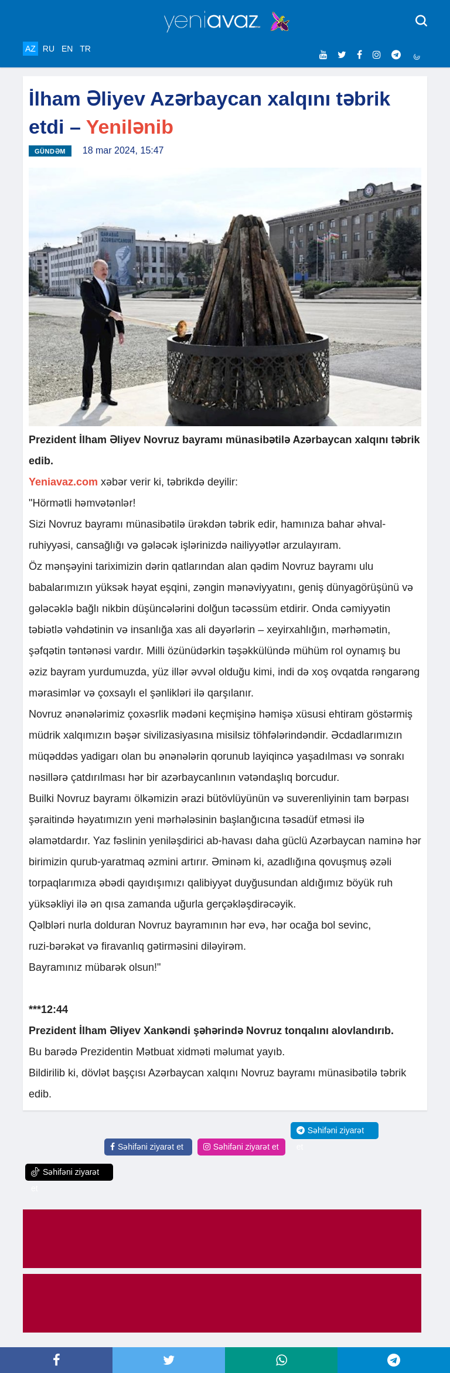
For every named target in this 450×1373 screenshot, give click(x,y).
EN (67, 48)
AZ (30, 48)
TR (85, 48)
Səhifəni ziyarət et (146, 1146)
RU (48, 48)
